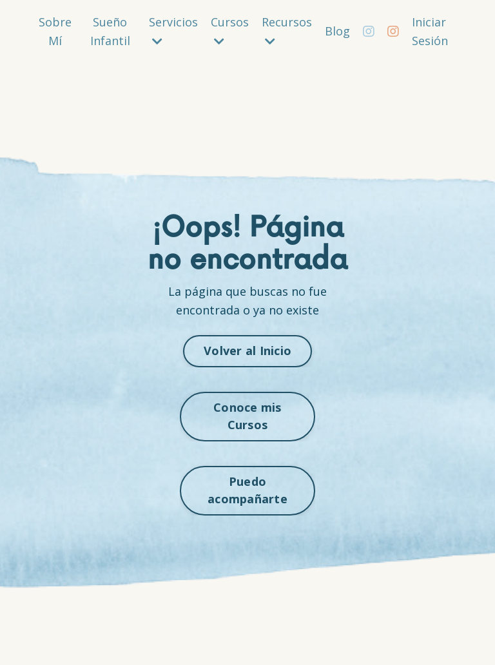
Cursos (230, 30)
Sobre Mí (55, 31)
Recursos (287, 30)
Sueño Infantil (110, 31)
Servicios (173, 30)
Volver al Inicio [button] (247, 350)
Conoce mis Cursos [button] (247, 416)
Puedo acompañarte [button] (247, 490)
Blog (337, 31)
